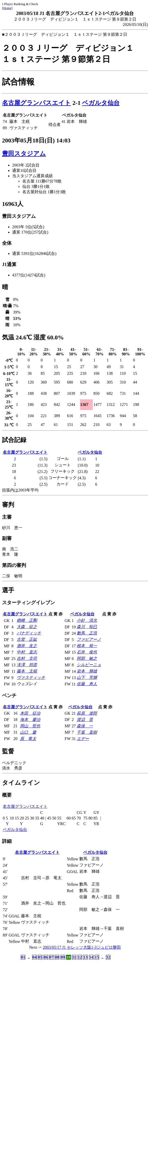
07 (51, 957)
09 (63, 957)
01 (23, 957)
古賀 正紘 (27, 639)
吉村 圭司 (27, 658)
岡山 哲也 (30, 726)
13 (85, 957)
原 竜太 (28, 738)
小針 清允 (87, 620)
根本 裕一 (87, 646)
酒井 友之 (27, 646)
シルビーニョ (89, 665)
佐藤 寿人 (87, 684)
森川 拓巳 (87, 627)
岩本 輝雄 (87, 671)
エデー (83, 738)
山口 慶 (28, 732)
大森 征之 (27, 627)
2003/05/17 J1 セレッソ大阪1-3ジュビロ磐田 (82, 947)
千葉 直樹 (87, 732)
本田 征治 (30, 713)
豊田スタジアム (24, 153)
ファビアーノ (89, 639)
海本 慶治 (30, 719)
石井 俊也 (87, 652)
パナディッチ (29, 633)
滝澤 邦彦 (27, 665)
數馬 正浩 (87, 633)
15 (97, 957)
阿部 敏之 (87, 658)
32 (108, 957)
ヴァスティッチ (31, 677)
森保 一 (85, 726)
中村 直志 (27, 652)
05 (40, 957)
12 (80, 957)
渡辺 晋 (85, 719)
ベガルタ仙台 (101, 103)
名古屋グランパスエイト (36, 103)
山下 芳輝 (87, 677)
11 (74, 957)
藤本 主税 (27, 671)
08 (57, 957)
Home (7, 8)
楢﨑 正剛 (27, 620)
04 (34, 957)
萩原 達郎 (87, 713)
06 (46, 957)
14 (91, 957)
